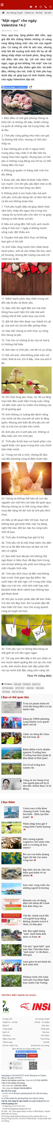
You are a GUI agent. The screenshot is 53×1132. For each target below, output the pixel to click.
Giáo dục (45, 1025)
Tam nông (44, 1038)
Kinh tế (6, 1025)
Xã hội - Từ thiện (42, 1022)
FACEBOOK (20, 1056)
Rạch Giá (30, 688)
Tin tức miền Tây (10, 1045)
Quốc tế (6, 1032)
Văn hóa (45, 1032)
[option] (26, 1007)
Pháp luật (45, 1029)
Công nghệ (7, 1029)
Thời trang (7, 1042)
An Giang (6, 691)
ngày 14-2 (36, 684)
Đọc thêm (9, 802)
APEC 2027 (19, 688)
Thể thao (6, 1035)
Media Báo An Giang (40, 1045)
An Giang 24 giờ (14, 12)
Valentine (26, 684)
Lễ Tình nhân (7, 688)
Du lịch (46, 1042)
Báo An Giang (17, 691)
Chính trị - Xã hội (33, 12)
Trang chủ (7, 1019)
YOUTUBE (32, 1056)
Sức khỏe (45, 1035)
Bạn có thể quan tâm (16, 697)
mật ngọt (17, 684)
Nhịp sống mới (9, 1038)
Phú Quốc (40, 688)
